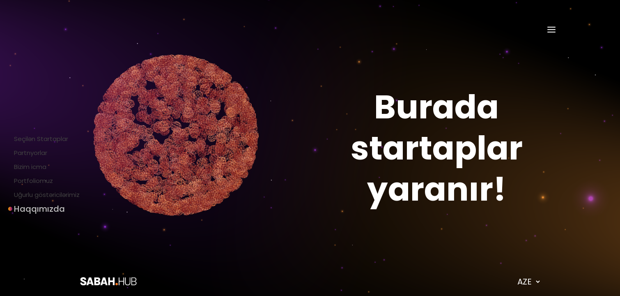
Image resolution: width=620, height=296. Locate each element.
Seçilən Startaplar (38, 138)
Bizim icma (27, 166)
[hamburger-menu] (551, 30)
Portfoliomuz (30, 180)
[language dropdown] (528, 281)
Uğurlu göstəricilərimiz (44, 194)
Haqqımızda (29, 208)
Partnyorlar (27, 152)
